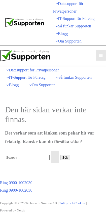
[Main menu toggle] (101, 55)
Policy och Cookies (72, 203)
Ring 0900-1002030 (16, 190)
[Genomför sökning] (55, 157)
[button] (31, 183)
